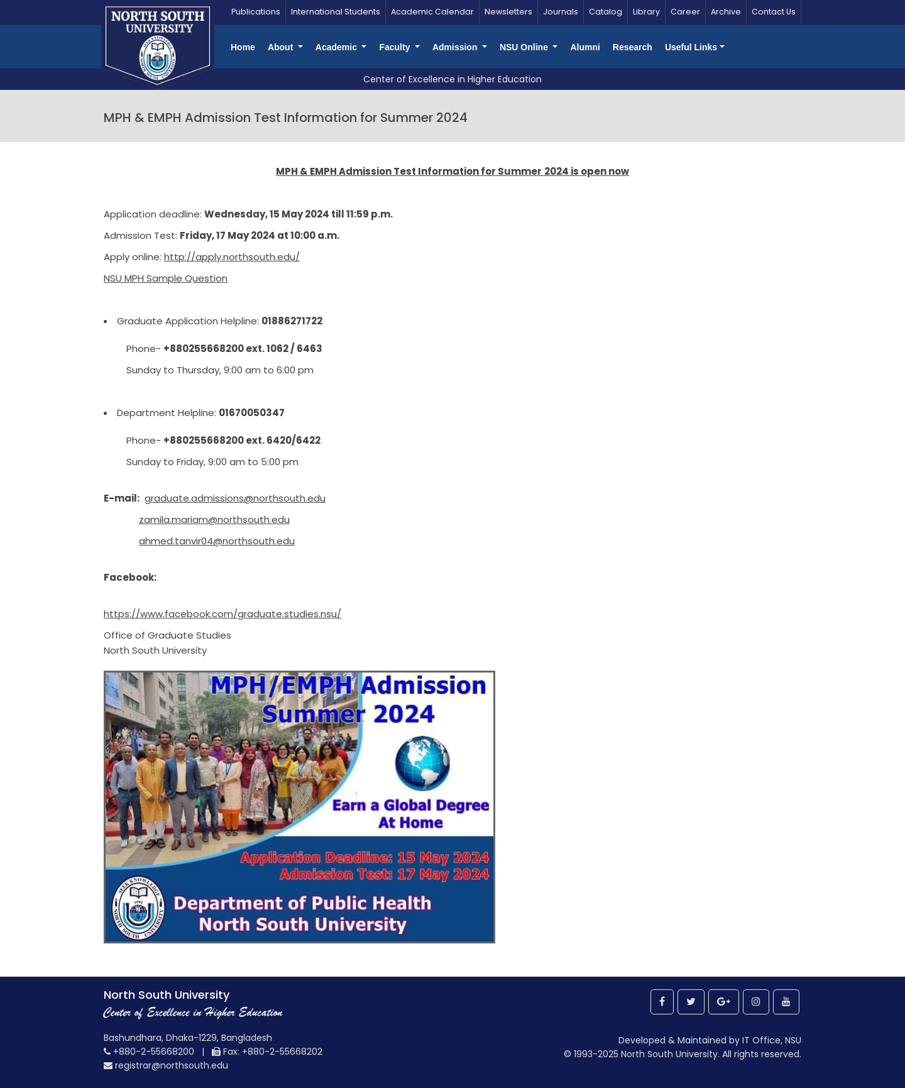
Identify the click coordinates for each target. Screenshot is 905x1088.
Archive (726, 11)
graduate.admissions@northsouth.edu (235, 498)
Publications (255, 11)
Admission (456, 47)
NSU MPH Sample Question (166, 278)
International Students (335, 11)
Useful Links (691, 47)
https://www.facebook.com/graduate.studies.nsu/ (222, 613)
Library (646, 11)
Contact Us (774, 11)
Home (243, 47)
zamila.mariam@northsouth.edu (214, 519)
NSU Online (525, 47)
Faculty (395, 47)
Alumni (585, 47)
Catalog (605, 11)
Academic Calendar (432, 11)
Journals (560, 11)
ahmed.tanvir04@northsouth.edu (217, 540)
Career (685, 11)
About (281, 47)
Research (632, 47)
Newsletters (508, 11)
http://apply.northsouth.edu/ (232, 256)
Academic (337, 47)
